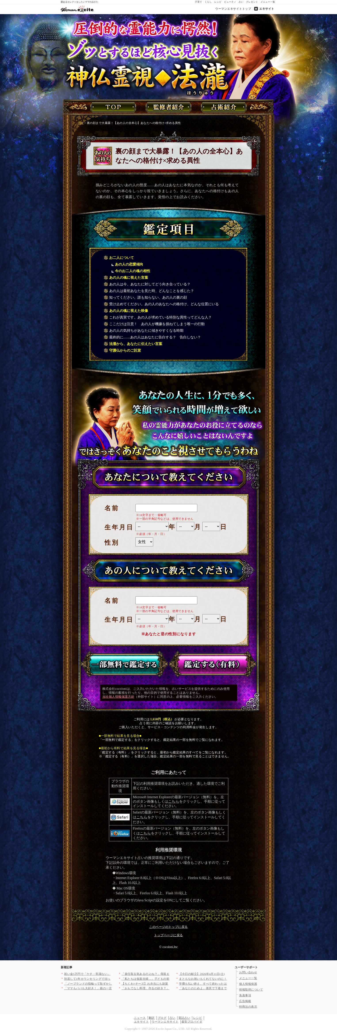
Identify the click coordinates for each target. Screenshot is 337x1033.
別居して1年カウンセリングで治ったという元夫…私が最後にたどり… (111, 978)
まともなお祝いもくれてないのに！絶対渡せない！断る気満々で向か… (227, 978)
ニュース (140, 1018)
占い (241, 2)
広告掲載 (245, 1001)
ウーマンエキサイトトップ (233, 8)
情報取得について (251, 989)
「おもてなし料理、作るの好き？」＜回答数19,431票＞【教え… (165, 988)
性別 (112, 542)
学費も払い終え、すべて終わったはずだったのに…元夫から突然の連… (227, 983)
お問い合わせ (248, 972)
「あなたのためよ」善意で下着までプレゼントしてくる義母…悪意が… (227, 988)
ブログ (162, 1018)
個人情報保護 (248, 984)
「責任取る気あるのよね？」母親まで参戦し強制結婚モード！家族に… (169, 974)
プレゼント (252, 2)
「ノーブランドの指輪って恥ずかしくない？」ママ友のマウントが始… (112, 983)
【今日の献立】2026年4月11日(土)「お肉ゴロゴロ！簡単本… (220, 974)
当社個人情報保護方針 (118, 696)
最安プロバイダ (191, 1021)
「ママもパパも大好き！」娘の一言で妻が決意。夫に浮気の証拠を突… (112, 988)
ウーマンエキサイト (165, 1021)
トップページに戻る (168, 935)
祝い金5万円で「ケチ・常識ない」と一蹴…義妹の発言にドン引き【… (111, 974)
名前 (112, 508)
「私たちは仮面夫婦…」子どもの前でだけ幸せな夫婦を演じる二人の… (169, 978)
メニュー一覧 (268, 2)
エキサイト (266, 8)
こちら (173, 801)
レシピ (218, 2)
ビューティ (230, 2)
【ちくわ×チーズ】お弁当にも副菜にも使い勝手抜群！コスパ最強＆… (169, 983)
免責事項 (245, 995)
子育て (198, 2)
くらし (208, 2)
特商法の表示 (248, 1006)
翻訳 (152, 1018)
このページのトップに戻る (168, 927)
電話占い (184, 1018)
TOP (81, 123)
